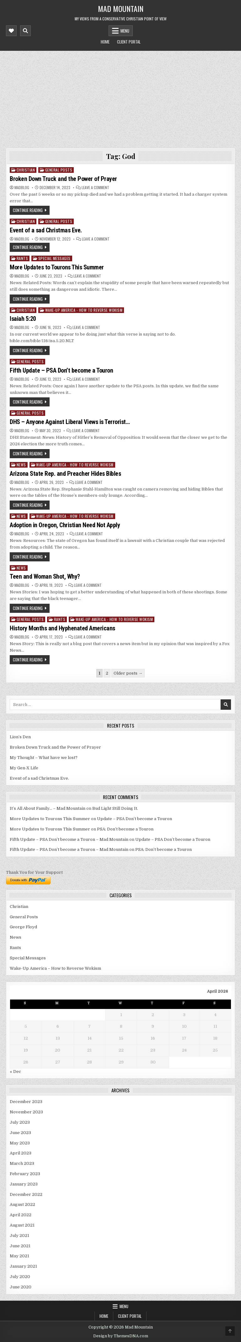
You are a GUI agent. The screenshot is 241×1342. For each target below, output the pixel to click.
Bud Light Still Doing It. (115, 808)
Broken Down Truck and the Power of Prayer (63, 179)
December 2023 (26, 1101)
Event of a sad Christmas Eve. (46, 230)
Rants (22, 258)
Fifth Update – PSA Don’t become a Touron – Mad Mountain (69, 839)
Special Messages (54, 258)
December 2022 (26, 1194)
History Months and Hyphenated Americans (62, 628)
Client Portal (129, 42)
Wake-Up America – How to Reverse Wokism (55, 968)
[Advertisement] (120, 98)
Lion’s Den (20, 737)
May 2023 (20, 1143)
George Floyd (23, 927)
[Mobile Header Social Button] (11, 30)
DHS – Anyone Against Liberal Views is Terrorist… (70, 422)
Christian (26, 169)
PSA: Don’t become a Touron (125, 829)
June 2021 (20, 1246)
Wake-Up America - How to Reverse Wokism (84, 310)
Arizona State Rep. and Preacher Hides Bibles (65, 473)
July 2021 (19, 1235)
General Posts (58, 169)
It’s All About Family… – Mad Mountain (47, 808)
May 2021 (19, 1256)
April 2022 (20, 1214)
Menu (124, 31)
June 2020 (20, 1287)
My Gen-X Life (24, 768)
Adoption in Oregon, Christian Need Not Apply (65, 525)
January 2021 (23, 1266)
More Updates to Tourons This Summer (57, 267)
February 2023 (25, 1173)
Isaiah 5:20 (23, 318)
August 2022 (22, 1204)
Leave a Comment (95, 187)
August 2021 (22, 1225)
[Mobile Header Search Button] (25, 30)
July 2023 (20, 1122)
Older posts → (128, 673)
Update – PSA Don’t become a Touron (134, 818)
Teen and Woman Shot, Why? (45, 576)
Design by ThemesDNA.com (120, 1336)
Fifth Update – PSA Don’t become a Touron (61, 370)
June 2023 (20, 1132)
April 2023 (20, 1153)
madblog (21, 187)
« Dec (15, 1071)
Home (105, 42)
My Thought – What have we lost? (44, 757)
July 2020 (20, 1276)
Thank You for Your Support (34, 872)
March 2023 (22, 1163)
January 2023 (24, 1184)
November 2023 (26, 1112)
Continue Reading (28, 210)
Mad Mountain (120, 8)
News (21, 464)
